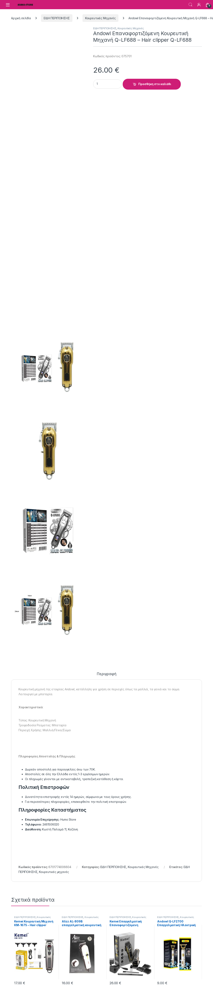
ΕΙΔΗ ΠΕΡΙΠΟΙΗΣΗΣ (57, 18)
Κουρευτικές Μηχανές (100, 18)
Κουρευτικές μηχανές (54, 872)
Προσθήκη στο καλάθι (154, 84)
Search (190, 4)
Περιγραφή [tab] (106, 674)
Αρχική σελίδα (21, 18)
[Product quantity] (107, 84)
